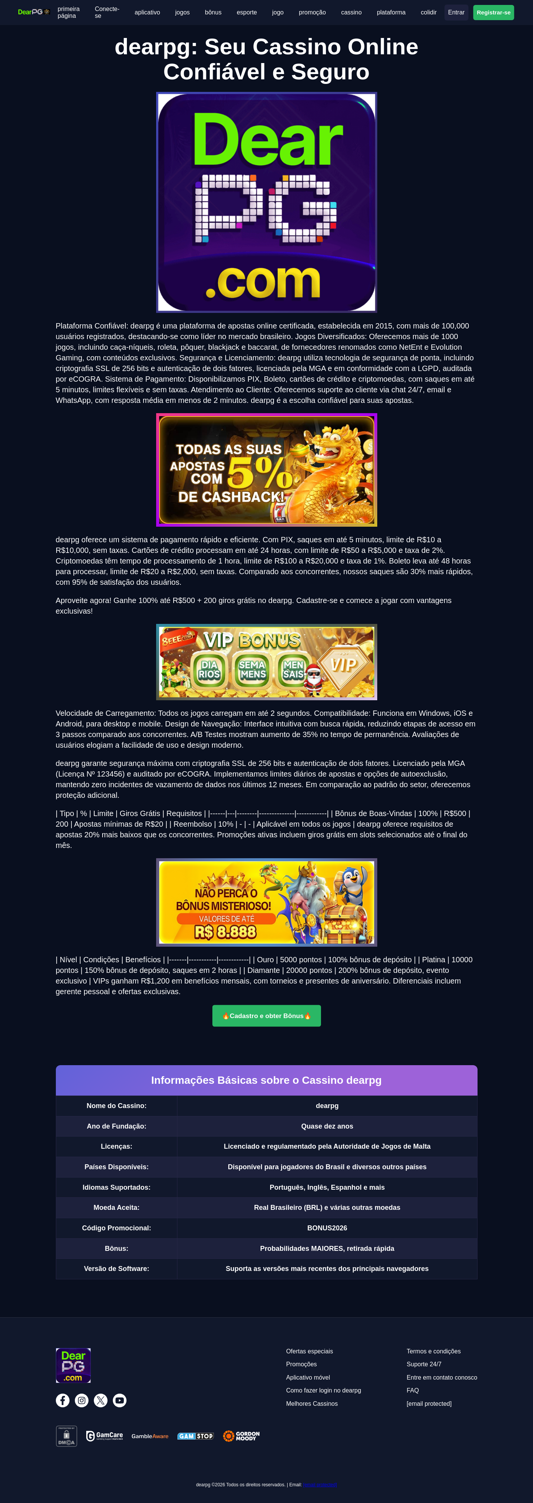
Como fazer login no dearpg (323, 1390)
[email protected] (320, 1484)
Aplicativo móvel (308, 1377)
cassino (351, 12)
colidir (429, 12)
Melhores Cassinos (312, 1403)
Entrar (456, 12)
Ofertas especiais (309, 1351)
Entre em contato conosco (442, 1377)
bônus (213, 12)
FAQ (413, 1390)
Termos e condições (434, 1351)
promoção (312, 12)
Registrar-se (493, 12)
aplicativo (147, 12)
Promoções (301, 1364)
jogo (278, 12)
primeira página (69, 12)
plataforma (391, 12)
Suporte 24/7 (424, 1364)
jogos (182, 12)
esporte (247, 12)
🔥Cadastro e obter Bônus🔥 (267, 1016)
